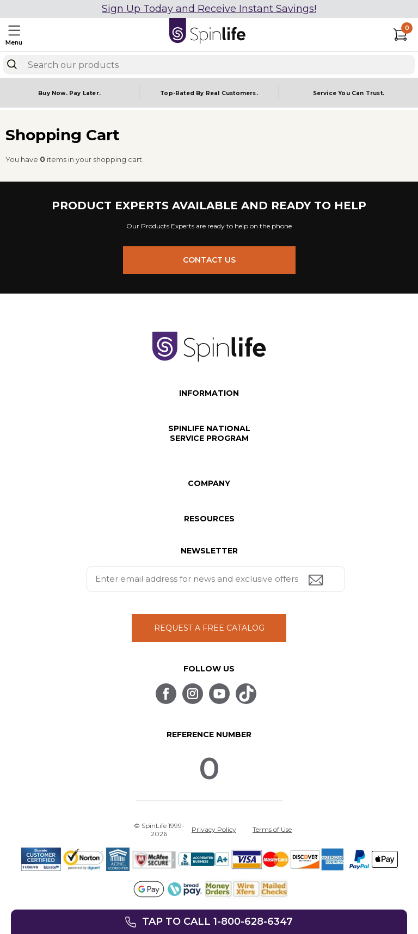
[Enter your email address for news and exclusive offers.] (216, 579)
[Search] (12, 64)
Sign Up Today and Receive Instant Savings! (209, 9)
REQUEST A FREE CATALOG (209, 628)
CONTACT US (209, 260)
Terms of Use (272, 829)
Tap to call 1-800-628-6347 (217, 921)
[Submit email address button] (317, 581)
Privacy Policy (214, 829)
